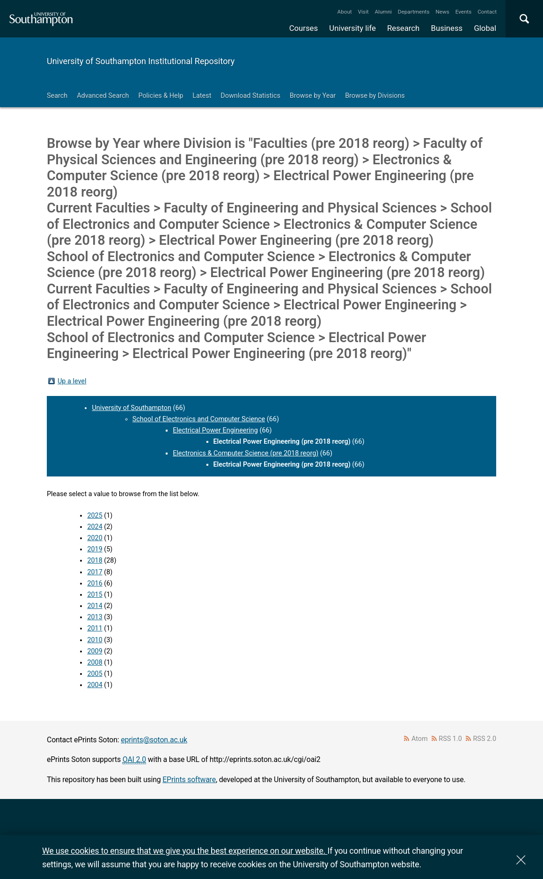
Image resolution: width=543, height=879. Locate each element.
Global (485, 28)
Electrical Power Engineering (215, 430)
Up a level (72, 381)
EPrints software (189, 779)
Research (403, 28)
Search (57, 96)
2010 (94, 640)
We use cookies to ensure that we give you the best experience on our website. (184, 851)
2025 (94, 516)
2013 (94, 617)
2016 (94, 583)
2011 (94, 628)
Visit (363, 11)
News (442, 11)
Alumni (382, 11)
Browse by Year (313, 96)
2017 (94, 572)
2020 (94, 538)
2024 (94, 527)
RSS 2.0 (485, 739)
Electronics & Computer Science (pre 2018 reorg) (245, 453)
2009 (94, 651)
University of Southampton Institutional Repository (141, 61)
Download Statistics (250, 96)
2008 (94, 663)
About (345, 11)
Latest (201, 96)
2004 (94, 685)
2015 (94, 595)
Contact (487, 11)
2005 (94, 674)
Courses (303, 28)
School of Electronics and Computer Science (198, 419)
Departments (414, 11)
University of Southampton (131, 408)
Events (463, 11)
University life (352, 28)
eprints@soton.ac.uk (154, 739)
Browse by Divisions (375, 96)
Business (447, 28)
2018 (94, 560)
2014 (94, 606)
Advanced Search (103, 96)
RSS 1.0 (450, 739)
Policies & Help (160, 96)
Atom (419, 739)
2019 (94, 549)
